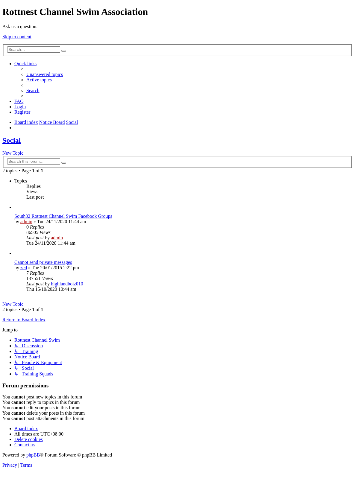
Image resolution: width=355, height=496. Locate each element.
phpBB (33, 454)
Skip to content (16, 36)
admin (26, 221)
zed (23, 267)
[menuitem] (44, 74)
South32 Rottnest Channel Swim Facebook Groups (63, 216)
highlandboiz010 (67, 283)
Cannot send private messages (43, 262)
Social (11, 140)
